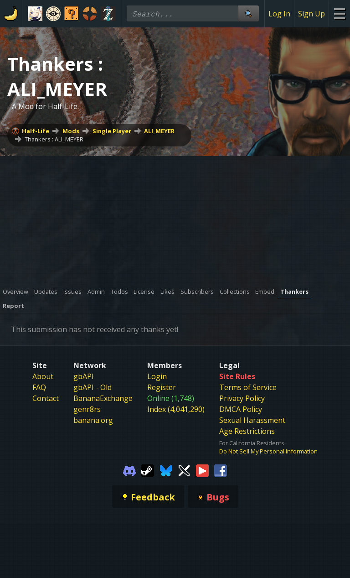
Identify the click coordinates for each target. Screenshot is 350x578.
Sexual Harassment (252, 420)
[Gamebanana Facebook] (220, 470)
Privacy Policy (242, 398)
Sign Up (311, 14)
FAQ (39, 387)
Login (157, 376)
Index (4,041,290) (176, 409)
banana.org (93, 420)
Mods (70, 131)
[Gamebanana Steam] (147, 470)
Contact (45, 398)
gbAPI (83, 376)
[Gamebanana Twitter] (184, 470)
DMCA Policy (240, 409)
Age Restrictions (247, 431)
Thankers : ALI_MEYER (54, 139)
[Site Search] (248, 13)
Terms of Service (248, 387)
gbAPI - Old (92, 387)
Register (161, 387)
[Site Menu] (339, 13)
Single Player (112, 131)
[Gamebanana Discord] (129, 470)
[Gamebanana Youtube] (202, 470)
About (42, 376)
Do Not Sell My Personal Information (268, 451)
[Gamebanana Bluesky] (166, 470)
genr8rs (87, 409)
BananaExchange (103, 398)
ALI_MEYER (159, 131)
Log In (279, 14)
